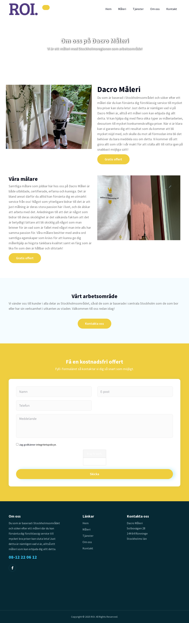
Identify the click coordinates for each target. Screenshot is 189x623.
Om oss (155, 9)
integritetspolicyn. (46, 444)
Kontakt (171, 9)
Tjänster (138, 9)
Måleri (122, 9)
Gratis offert (113, 159)
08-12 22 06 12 (23, 557)
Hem (108, 9)
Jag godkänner (37, 444)
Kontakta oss (94, 323)
